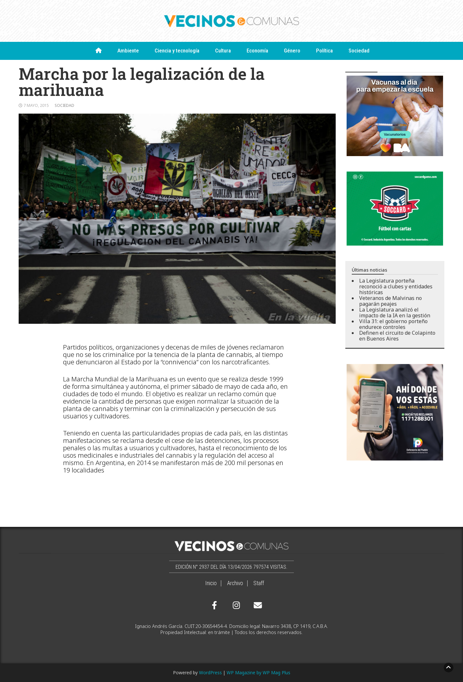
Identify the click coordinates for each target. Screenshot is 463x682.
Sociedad (359, 50)
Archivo (235, 583)
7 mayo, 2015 (36, 105)
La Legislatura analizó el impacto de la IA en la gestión (394, 312)
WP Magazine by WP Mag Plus (258, 672)
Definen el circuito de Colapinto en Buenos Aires (397, 335)
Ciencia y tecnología (177, 50)
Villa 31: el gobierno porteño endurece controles (393, 324)
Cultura (223, 50)
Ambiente (128, 50)
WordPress (210, 672)
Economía (257, 50)
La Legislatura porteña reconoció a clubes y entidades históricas (395, 286)
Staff (258, 583)
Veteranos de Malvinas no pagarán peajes (390, 300)
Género (292, 50)
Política (324, 50)
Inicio (211, 583)
